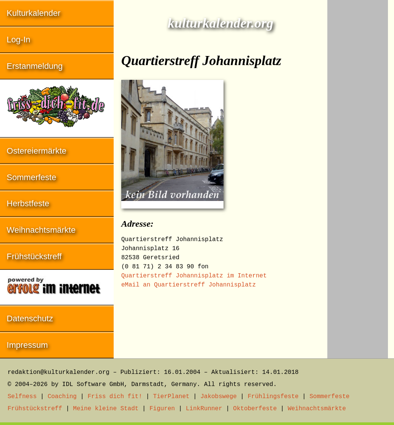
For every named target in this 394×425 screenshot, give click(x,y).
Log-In (18, 39)
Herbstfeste (28, 203)
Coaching (62, 396)
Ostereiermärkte (37, 151)
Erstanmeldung (35, 66)
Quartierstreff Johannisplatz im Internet (194, 275)
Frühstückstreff (34, 256)
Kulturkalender (34, 13)
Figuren (162, 408)
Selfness (22, 396)
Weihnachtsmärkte (41, 230)
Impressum (27, 345)
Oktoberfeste (255, 408)
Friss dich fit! (115, 396)
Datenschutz (30, 318)
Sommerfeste (31, 177)
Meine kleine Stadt (106, 408)
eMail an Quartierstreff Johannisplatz (188, 285)
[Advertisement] (357, 113)
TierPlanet (171, 396)
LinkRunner (204, 408)
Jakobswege (218, 396)
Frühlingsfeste (273, 396)
